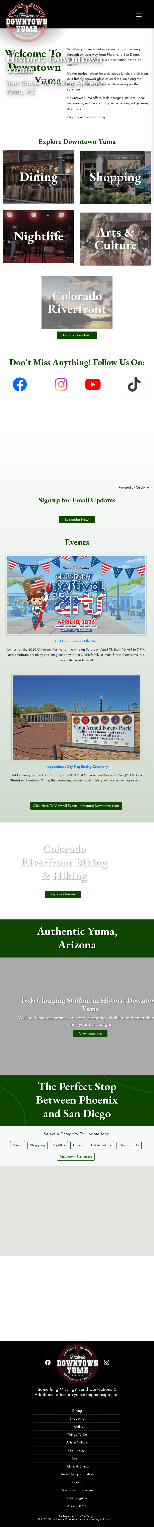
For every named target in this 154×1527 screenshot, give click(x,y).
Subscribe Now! (77, 602)
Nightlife (59, 1228)
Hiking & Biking (77, 1466)
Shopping (37, 1228)
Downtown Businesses (76, 1239)
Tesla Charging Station (77, 1474)
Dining (17, 1228)
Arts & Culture (100, 1228)
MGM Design (86, 1516)
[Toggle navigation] (139, 14)
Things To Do (129, 1228)
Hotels (78, 1228)
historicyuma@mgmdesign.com (90, 1394)
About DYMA (77, 1506)
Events (77, 1458)
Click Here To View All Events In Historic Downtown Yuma (76, 888)
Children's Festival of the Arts (76, 724)
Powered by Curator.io (134, 570)
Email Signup (77, 1498)
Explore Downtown (77, 418)
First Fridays (77, 1450)
